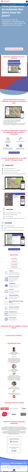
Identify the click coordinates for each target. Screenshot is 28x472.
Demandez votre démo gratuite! (14, 49)
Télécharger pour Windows (14, 63)
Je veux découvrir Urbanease (14, 152)
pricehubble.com (3, 4)
